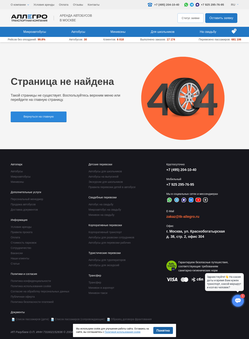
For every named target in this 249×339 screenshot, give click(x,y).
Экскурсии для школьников (106, 181)
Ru (233, 4)
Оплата (63, 4)
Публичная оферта (23, 296)
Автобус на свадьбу (101, 204)
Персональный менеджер (27, 199)
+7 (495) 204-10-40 (181, 170)
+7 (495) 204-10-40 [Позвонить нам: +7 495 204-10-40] (163, 4)
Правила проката (21, 232)
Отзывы (78, 4)
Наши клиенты (20, 258)
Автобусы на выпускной (103, 176)
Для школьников (162, 31)
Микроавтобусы (34, 31)
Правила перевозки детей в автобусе (112, 187)
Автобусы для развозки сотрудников (111, 237)
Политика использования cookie (31, 286)
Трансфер (95, 282)
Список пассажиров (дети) (32, 319)
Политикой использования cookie (123, 332)
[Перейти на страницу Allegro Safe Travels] (171, 266)
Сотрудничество (21, 247)
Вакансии (17, 253)
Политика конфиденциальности (31, 280)
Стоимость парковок (23, 242)
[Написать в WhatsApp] (186, 5)
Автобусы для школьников (105, 171)
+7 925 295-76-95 (212, 4)
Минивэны (117, 31)
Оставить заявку (221, 18)
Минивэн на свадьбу (101, 214)
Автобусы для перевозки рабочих (110, 242)
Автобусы (78, 31)
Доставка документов (24, 209)
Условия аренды (43, 4)
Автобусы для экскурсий (104, 265)
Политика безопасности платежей (32, 301)
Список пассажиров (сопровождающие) (80, 319)
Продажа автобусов (23, 204)
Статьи (15, 263)
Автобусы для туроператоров (107, 259)
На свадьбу (208, 31)
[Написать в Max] (197, 4)
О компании (18, 4)
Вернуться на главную (39, 116)
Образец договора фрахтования (131, 319)
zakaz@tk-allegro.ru (182, 217)
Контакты (93, 4)
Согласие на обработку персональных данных (40, 291)
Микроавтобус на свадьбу (105, 209)
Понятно (163, 330)
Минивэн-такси (98, 293)
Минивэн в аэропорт (101, 287)
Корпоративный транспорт (105, 232)
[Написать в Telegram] (191, 4)
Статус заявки (190, 18)
